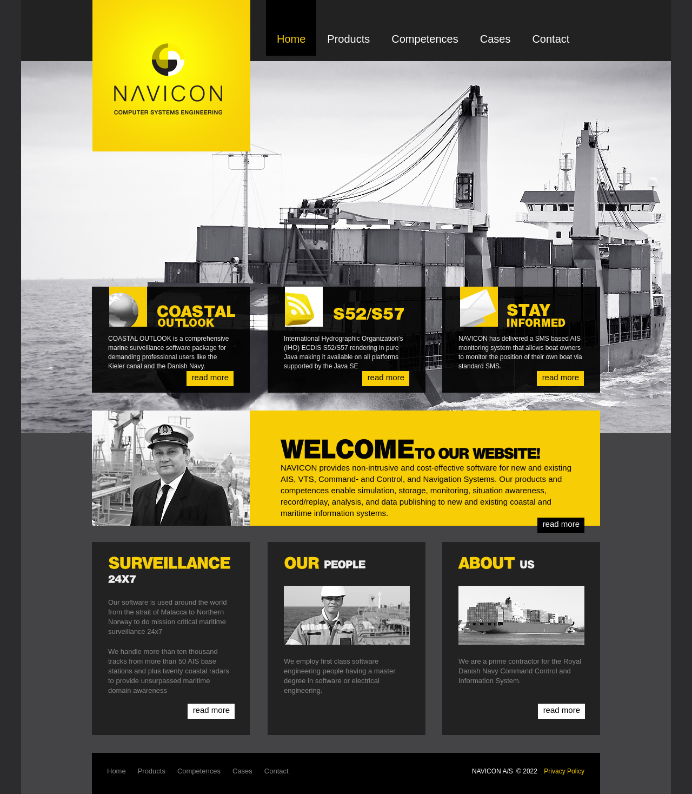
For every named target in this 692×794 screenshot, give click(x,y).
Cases (495, 39)
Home (291, 39)
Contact (550, 39)
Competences (424, 39)
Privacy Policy (564, 771)
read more (210, 377)
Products (348, 39)
